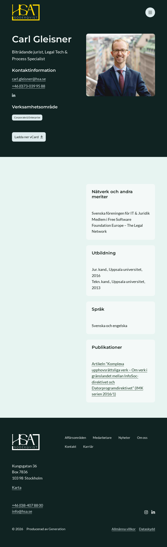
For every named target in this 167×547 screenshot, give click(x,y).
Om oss (142, 437)
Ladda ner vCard (27, 137)
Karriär (88, 446)
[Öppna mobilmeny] (150, 12)
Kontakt (70, 446)
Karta (16, 487)
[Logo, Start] (26, 12)
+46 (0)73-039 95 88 (28, 86)
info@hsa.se (22, 511)
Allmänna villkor (124, 529)
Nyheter (124, 437)
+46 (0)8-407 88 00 (27, 505)
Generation (57, 529)
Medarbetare (102, 437)
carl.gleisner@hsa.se (29, 78)
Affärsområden (75, 437)
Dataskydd (147, 529)
